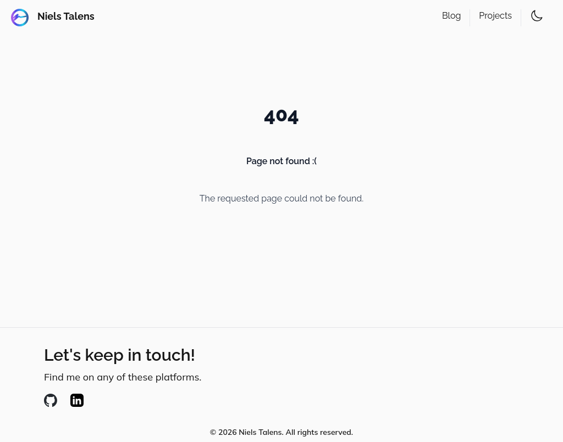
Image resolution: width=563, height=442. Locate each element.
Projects (495, 15)
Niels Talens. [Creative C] (261, 432)
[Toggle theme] (536, 16)
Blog (451, 15)
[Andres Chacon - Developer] (53, 17)
